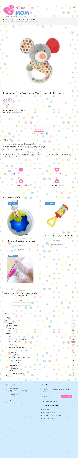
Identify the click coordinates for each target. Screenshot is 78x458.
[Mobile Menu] (73, 8)
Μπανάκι (9, 334)
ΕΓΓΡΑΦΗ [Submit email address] (66, 396)
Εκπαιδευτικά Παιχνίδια (16, 347)
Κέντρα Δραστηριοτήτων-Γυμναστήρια (21, 350)
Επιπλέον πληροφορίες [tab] (39, 134)
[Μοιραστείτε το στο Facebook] (57, 171)
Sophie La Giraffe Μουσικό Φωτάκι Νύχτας (20, 241)
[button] (72, 32)
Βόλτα (8, 320)
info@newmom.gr (16, 403)
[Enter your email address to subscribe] (57, 396)
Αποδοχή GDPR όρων (49, 401)
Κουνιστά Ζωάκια (14, 352)
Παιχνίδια (9, 336)
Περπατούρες (13, 365)
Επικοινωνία (46, 409)
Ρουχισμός (9, 376)
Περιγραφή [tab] (39, 129)
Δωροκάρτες (13, 344)
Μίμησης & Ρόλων (14, 355)
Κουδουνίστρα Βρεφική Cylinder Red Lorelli (57, 236)
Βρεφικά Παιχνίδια (16, 113)
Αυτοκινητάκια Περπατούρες (18, 339)
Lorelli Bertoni (7, 119)
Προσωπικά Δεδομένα (49, 418)
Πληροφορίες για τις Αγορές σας (53, 415)
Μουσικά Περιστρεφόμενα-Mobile (19, 357)
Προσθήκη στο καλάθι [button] (20, 249)
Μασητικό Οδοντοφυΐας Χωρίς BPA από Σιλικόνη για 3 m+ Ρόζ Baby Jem (21, 294)
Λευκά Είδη (9, 331)
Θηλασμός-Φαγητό (12, 328)
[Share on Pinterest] (21, 182)
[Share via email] (57, 182)
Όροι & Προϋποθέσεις (49, 412)
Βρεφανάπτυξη (10, 323)
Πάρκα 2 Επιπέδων (15, 363)
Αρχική (7, 317)
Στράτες (11, 371)
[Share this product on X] (21, 171)
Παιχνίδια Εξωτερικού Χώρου (15, 373)
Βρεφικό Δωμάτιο (11, 326)
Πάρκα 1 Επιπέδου (15, 360)
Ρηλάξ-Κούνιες (13, 368)
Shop (4, 21)
